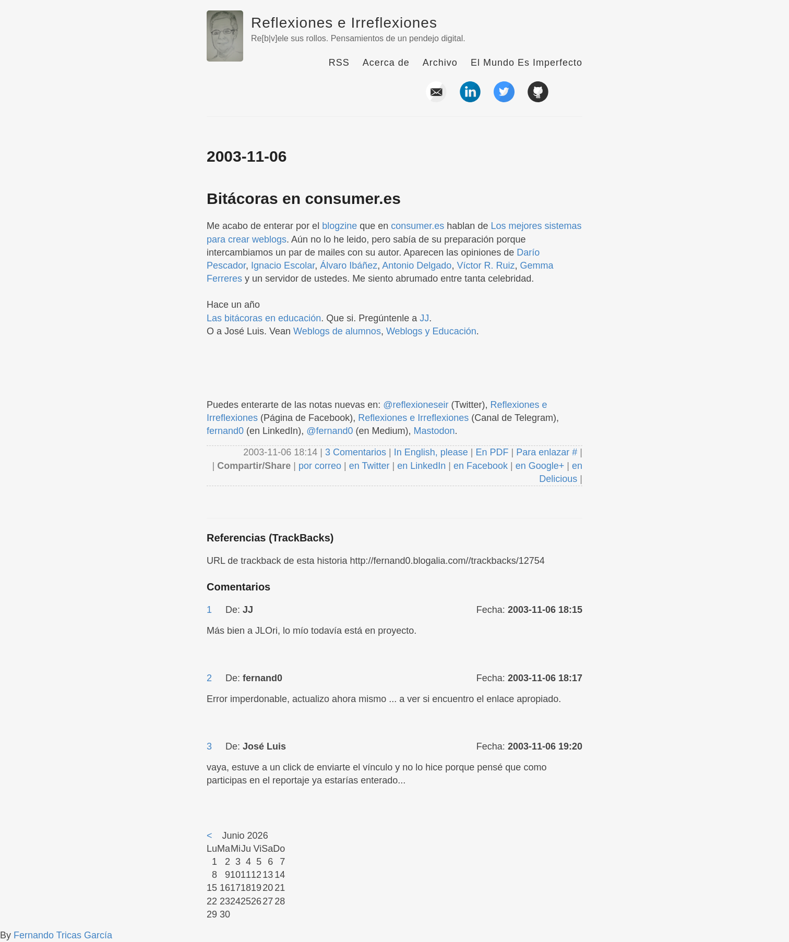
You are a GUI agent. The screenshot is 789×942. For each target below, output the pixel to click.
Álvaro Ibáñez (348, 265)
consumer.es (417, 226)
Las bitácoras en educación (264, 318)
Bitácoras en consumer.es (304, 198)
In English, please (431, 452)
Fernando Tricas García (63, 935)
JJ (424, 318)
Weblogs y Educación (431, 331)
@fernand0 (329, 431)
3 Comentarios (357, 452)
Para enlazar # (546, 452)
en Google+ (540, 466)
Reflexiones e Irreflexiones (344, 23)
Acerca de (386, 62)
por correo (318, 466)
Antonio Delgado (416, 265)
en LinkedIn (421, 466)
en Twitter (369, 466)
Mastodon (434, 431)
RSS (339, 62)
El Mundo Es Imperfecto (526, 62)
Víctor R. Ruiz (486, 265)
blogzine (339, 226)
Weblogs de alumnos (337, 331)
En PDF (492, 452)
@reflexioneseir (415, 405)
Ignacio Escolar (283, 265)
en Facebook (479, 466)
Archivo (440, 62)
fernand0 (225, 431)
